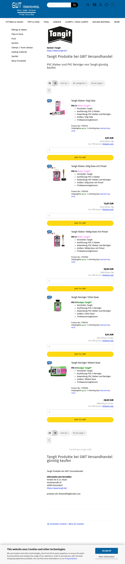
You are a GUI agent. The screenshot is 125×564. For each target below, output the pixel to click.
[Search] (74, 5)
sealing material (101, 22)
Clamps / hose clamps (76, 22)
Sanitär (14, 56)
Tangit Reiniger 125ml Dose (85, 297)
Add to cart (80, 157)
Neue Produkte (18, 61)
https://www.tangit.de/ (57, 51)
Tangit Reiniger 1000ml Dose (85, 362)
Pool (46, 22)
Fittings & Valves (14, 22)
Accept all (106, 551)
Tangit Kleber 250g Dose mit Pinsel (89, 166)
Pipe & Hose (33, 22)
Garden (57, 22)
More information (107, 557)
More (117, 22)
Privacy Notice (71, 558)
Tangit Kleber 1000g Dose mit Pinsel (89, 231)
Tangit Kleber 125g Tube (83, 100)
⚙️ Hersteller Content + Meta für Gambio (65, 524)
